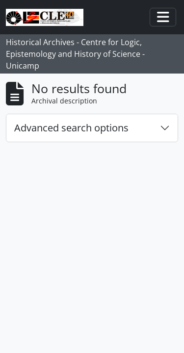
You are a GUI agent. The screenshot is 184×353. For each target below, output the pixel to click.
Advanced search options (71, 127)
